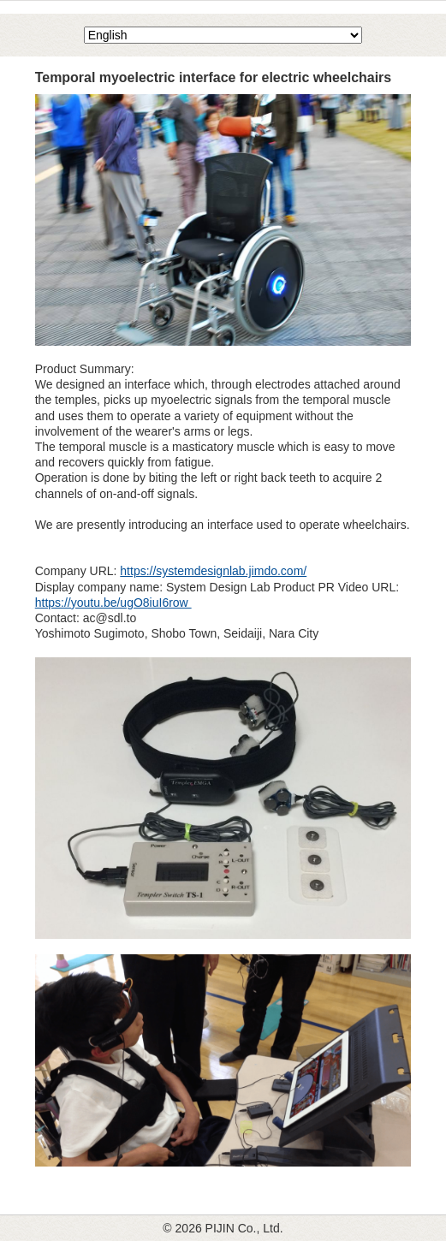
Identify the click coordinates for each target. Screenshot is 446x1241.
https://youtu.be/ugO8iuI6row (113, 602)
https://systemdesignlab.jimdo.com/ (213, 571)
